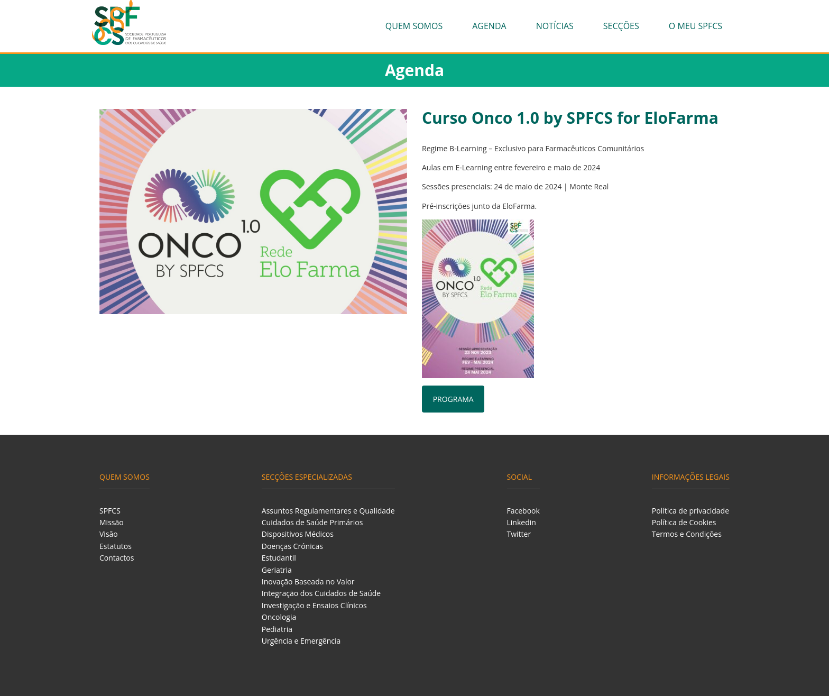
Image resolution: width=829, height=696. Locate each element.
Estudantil (279, 558)
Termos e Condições (687, 534)
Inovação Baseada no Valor (308, 581)
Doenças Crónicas (292, 546)
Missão (111, 522)
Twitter (519, 534)
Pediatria (277, 629)
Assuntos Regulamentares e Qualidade (328, 511)
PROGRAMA (453, 399)
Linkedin (521, 522)
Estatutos (115, 546)
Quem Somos (414, 26)
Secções (621, 26)
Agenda (489, 26)
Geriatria (277, 570)
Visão (108, 534)
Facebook (523, 511)
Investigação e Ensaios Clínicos (314, 605)
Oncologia (279, 617)
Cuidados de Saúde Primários (312, 522)
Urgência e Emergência (301, 641)
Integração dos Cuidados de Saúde (321, 593)
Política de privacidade (690, 511)
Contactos (116, 558)
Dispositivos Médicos (298, 534)
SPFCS (110, 511)
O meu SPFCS (695, 26)
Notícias (555, 26)
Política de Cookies (684, 522)
